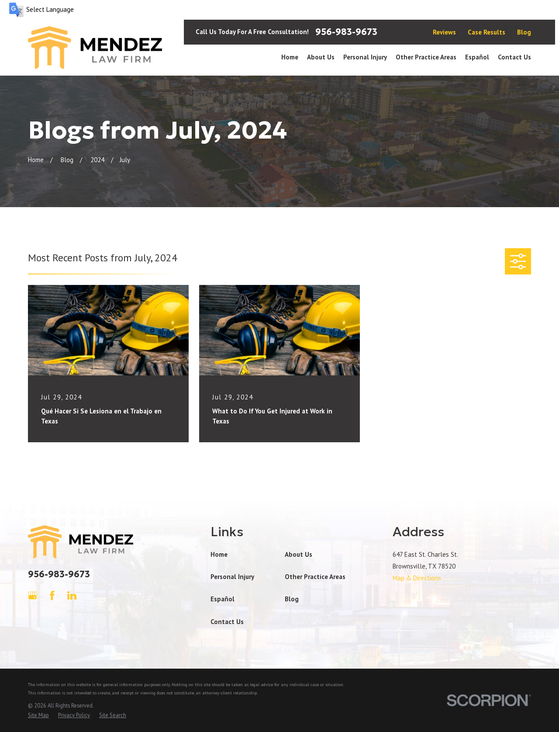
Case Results (486, 32)
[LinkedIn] (71, 595)
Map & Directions (417, 578)
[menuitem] (38, 715)
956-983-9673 (346, 32)
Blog (524, 32)
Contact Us (227, 622)
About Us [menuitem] (321, 57)
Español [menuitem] (477, 57)
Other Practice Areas (315, 576)
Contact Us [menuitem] (514, 57)
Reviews (444, 32)
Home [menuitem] (289, 57)
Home (219, 554)
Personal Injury (232, 576)
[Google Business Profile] (32, 595)
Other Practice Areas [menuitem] (426, 57)
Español (222, 599)
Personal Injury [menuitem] (365, 57)
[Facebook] (52, 595)
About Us (298, 554)
